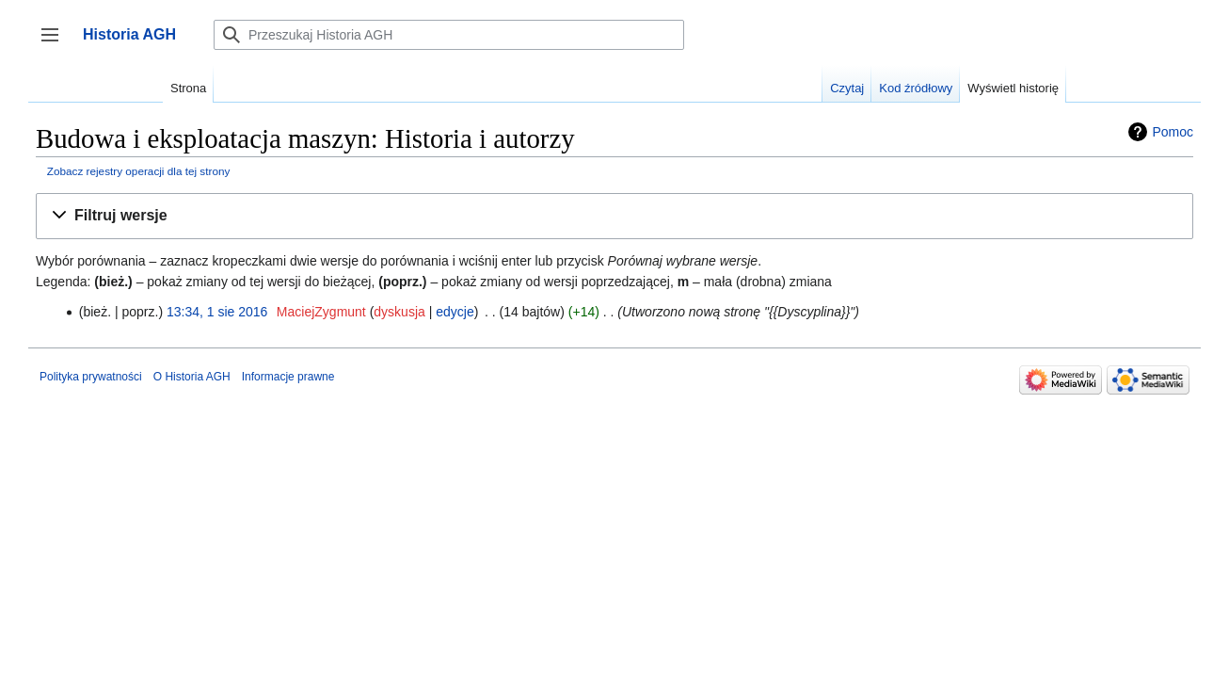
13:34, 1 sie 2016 (217, 311)
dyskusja (399, 311)
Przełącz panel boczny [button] (56, 44)
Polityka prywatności (91, 376)
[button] (614, 216)
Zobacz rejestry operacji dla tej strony (139, 171)
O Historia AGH (192, 376)
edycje (454, 311)
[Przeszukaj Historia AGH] (449, 35)
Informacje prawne (288, 376)
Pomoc (1172, 131)
